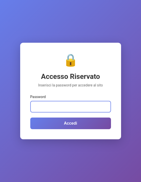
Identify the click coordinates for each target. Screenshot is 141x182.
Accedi (70, 123)
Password (38, 97)
